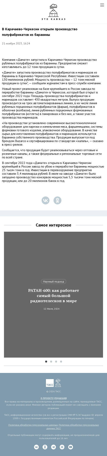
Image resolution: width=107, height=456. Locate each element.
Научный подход (53, 281)
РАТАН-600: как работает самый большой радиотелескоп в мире (53, 295)
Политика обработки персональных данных (33, 424)
